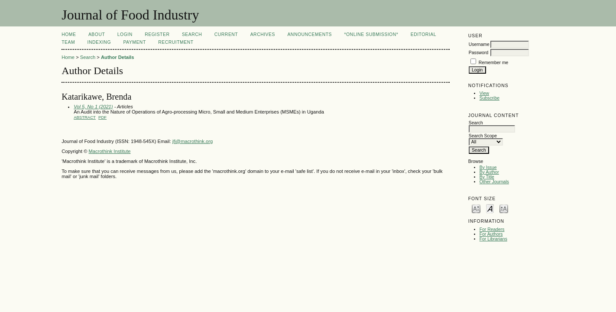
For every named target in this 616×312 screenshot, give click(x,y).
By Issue (488, 167)
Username (479, 44)
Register (157, 34)
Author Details (117, 57)
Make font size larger (503, 208)
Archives (262, 34)
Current (226, 34)
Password (479, 52)
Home (69, 34)
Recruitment (175, 42)
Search (192, 34)
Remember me (494, 62)
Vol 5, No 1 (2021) (93, 106)
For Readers (492, 229)
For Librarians (493, 239)
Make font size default (490, 208)
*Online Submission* (371, 34)
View (484, 93)
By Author (489, 172)
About (96, 34)
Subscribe (489, 98)
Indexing (99, 42)
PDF (102, 117)
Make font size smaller (476, 208)
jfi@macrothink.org (192, 141)
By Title (487, 177)
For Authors (491, 234)
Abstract (85, 117)
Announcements (309, 34)
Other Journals (494, 181)
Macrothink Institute (110, 151)
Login (125, 34)
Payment (134, 42)
